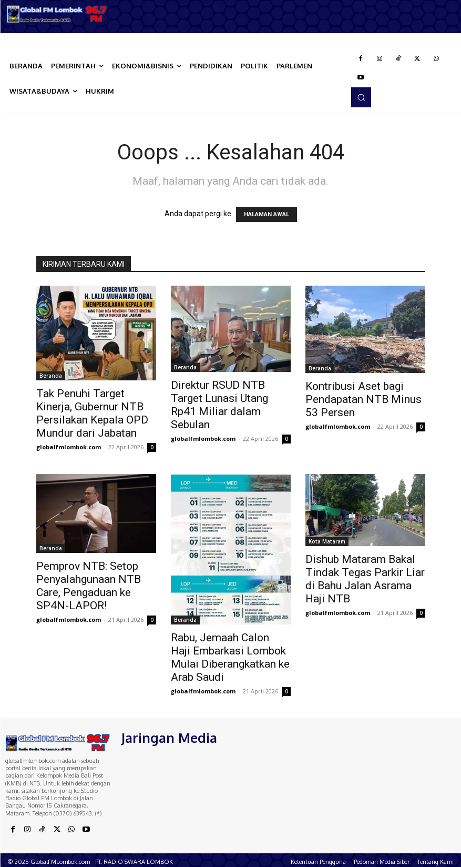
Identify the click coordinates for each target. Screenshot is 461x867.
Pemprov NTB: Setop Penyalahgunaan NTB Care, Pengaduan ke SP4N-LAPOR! (88, 586)
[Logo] (57, 14)
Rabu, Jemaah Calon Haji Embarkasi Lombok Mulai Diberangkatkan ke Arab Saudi (230, 657)
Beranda (50, 375)
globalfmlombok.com (68, 447)
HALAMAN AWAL (266, 214)
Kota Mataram (327, 541)
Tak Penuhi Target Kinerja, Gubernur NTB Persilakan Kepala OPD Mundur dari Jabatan (92, 413)
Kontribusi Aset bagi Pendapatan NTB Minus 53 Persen (363, 399)
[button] (361, 97)
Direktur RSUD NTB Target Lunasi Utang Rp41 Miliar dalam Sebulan (219, 405)
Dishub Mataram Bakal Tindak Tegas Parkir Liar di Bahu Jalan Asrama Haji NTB (365, 579)
